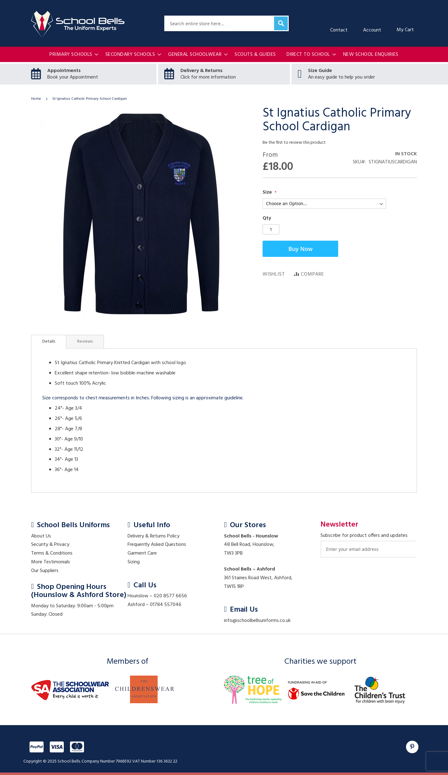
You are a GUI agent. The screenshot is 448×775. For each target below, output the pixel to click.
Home (36, 99)
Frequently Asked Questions (157, 545)
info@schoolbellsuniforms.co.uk (257, 621)
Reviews (85, 341)
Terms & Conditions (51, 553)
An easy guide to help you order (341, 77)
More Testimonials (50, 562)
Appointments (64, 71)
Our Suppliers (44, 571)
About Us (41, 536)
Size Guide (320, 71)
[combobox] (226, 23)
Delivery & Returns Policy (154, 536)
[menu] (224, 54)
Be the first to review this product (294, 142)
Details (48, 341)
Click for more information (208, 77)
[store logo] (77, 24)
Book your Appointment (72, 77)
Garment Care (142, 553)
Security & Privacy (50, 545)
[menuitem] (72, 54)
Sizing (134, 562)
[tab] (48, 342)
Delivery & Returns (201, 71)
